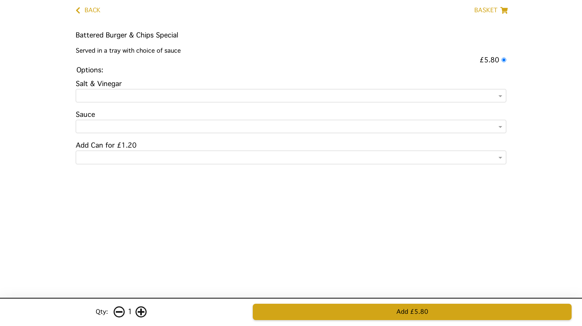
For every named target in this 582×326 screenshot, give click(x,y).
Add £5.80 (412, 311)
